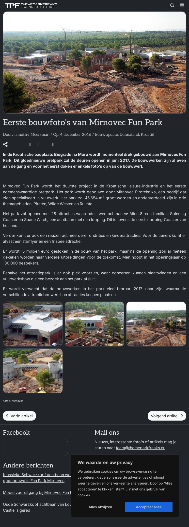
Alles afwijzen (100, 507)
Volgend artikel (167, 415)
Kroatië (147, 134)
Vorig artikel (19, 415)
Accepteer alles (149, 507)
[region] (125, 485)
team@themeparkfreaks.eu (140, 447)
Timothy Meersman (31, 134)
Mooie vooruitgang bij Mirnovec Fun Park (40, 492)
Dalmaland (129, 134)
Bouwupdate (106, 134)
